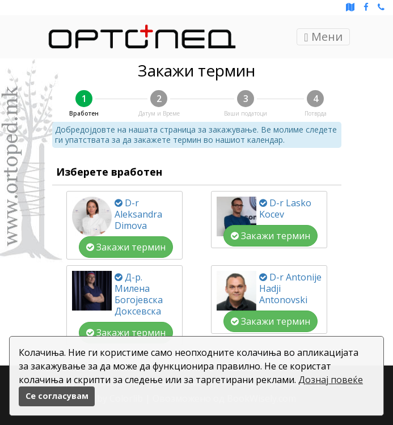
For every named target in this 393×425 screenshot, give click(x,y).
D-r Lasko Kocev (285, 208)
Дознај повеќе (330, 379)
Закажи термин (126, 247)
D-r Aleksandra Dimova (138, 214)
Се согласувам (57, 395)
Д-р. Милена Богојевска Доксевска (139, 294)
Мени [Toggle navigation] (323, 36)
